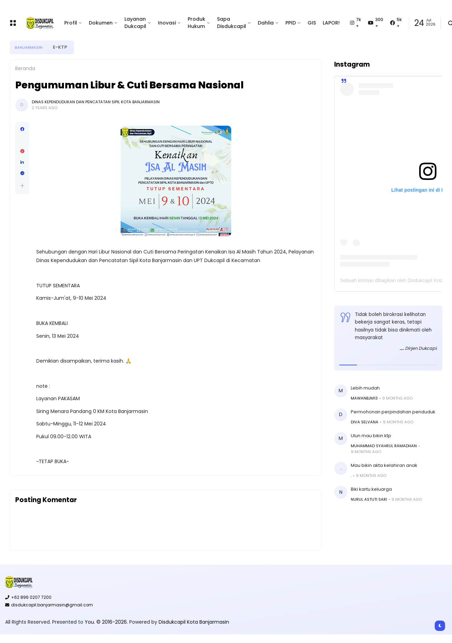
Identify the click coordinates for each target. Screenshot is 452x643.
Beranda (25, 68)
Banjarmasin (29, 47)
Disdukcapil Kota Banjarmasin (194, 621)
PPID (290, 22)
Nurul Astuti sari (369, 499)
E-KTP (60, 47)
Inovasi (167, 22)
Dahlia (266, 22)
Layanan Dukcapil (135, 23)
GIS (312, 22)
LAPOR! (331, 22)
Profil (70, 22)
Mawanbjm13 (364, 398)
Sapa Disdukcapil (231, 23)
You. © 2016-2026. (107, 621)
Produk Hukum (196, 23)
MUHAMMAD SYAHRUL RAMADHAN (384, 446)
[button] (22, 185)
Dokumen (101, 22)
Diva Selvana (364, 422)
